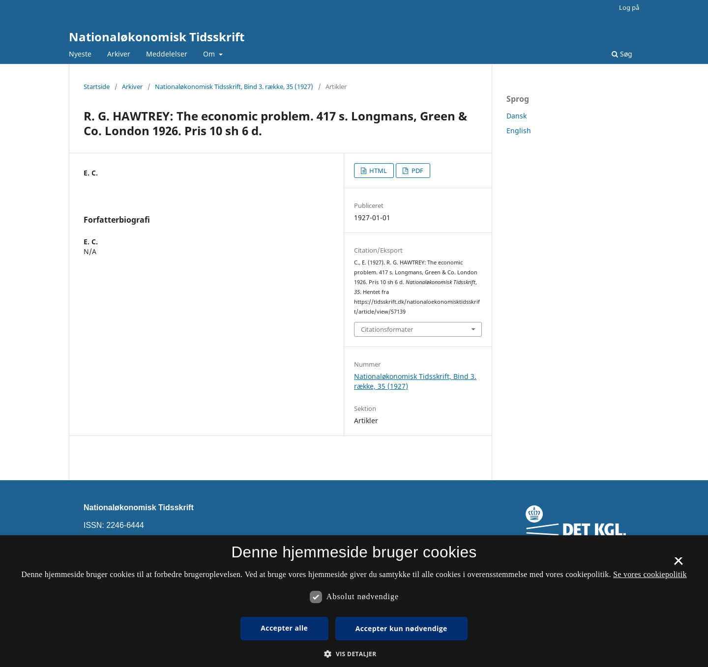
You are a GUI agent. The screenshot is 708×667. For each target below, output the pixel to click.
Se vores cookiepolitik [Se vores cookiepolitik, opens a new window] (650, 574)
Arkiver (118, 53)
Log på (629, 7)
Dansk (516, 115)
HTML (377, 170)
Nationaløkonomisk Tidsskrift (156, 37)
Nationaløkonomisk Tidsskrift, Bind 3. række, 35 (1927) (234, 86)
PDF (416, 170)
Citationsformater (387, 329)
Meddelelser (166, 53)
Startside (97, 86)
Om (210, 53)
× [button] (678, 564)
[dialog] (354, 601)
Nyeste (80, 53)
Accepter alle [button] (284, 628)
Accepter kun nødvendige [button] (401, 628)
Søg (622, 53)
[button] (353, 654)
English (518, 130)
